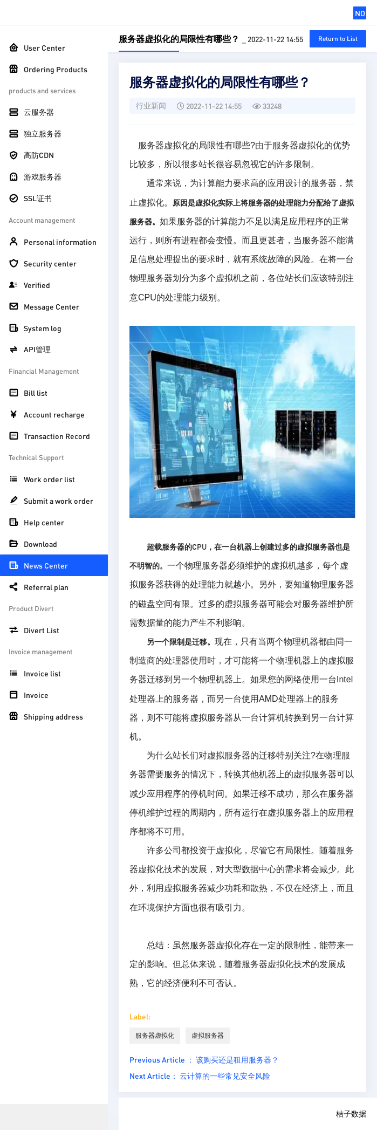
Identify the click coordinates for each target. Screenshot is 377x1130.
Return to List (338, 39)
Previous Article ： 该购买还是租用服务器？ (204, 1059)
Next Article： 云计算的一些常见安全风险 (199, 1075)
